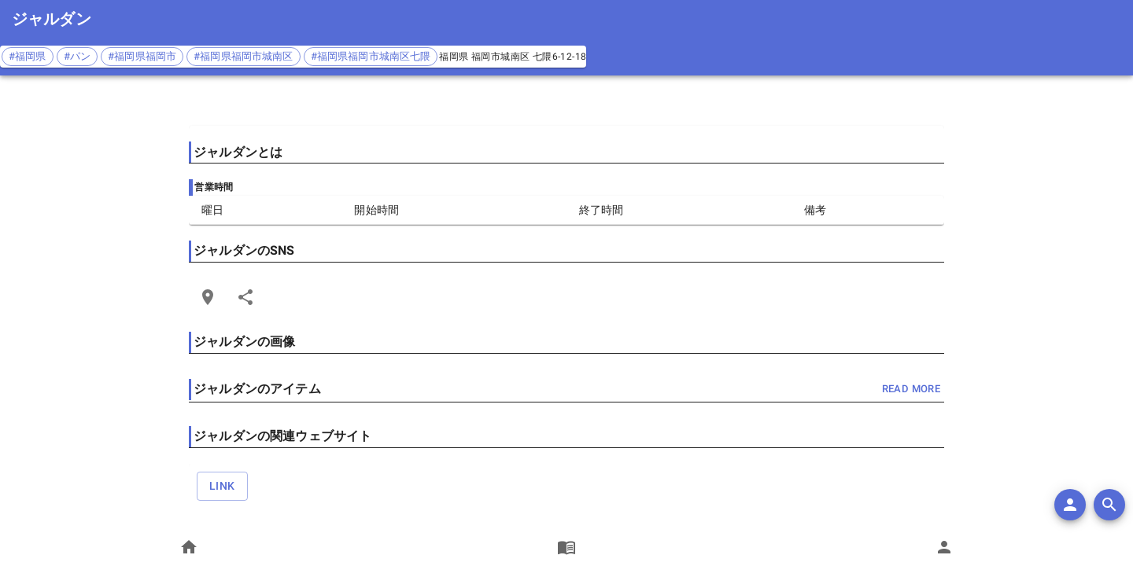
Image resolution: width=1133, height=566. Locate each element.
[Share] (245, 297)
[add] (1070, 504)
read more (911, 389)
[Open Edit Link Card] (208, 297)
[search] (1109, 504)
